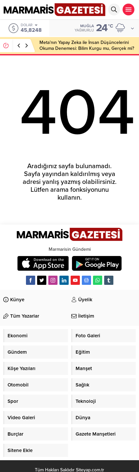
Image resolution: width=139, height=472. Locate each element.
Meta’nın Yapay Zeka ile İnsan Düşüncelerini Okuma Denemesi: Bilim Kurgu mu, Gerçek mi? (86, 45)
